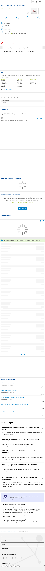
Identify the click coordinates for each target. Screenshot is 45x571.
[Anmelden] (36, 2)
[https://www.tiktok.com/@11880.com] (10, 566)
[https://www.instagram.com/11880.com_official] (6, 566)
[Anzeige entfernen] (44, 566)
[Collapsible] (42, 428)
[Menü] (43, 2)
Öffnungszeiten (8, 48)
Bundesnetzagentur (33, 508)
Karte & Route (30, 51)
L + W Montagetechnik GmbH (9, 412)
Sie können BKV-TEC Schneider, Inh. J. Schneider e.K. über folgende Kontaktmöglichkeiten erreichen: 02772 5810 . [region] (18, 445)
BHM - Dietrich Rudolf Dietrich (9, 390)
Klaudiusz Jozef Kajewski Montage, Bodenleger (13, 404)
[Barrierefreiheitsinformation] (40, 2)
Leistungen (18, 48)
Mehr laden (23, 354)
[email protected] (27, 446)
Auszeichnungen (8, 51)
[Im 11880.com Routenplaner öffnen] (41, 220)
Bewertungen (19, 51)
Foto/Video (26, 48)
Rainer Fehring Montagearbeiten (9, 383)
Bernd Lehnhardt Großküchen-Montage (11, 397)
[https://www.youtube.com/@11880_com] (18, 566)
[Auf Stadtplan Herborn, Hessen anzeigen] (43, 221)
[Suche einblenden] (33, 2)
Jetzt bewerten (22, 208)
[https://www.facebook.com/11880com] (2, 566)
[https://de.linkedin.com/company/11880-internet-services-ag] (14, 566)
